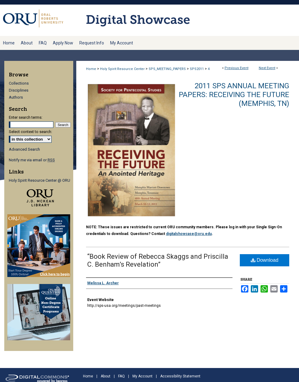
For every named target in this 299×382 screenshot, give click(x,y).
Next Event (267, 68)
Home (91, 69)
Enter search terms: (25, 117)
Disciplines (18, 90)
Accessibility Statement (180, 376)
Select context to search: (30, 131)
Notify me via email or (32, 160)
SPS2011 (197, 69)
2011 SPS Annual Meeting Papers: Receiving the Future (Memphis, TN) (234, 95)
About (105, 376)
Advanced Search (24, 149)
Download (265, 260)
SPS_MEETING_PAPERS (168, 69)
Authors (16, 97)
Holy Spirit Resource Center (123, 69)
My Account (142, 376)
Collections (19, 83)
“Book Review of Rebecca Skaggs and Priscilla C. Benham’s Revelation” (157, 260)
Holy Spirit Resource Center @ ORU (39, 180)
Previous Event (236, 68)
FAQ (121, 376)
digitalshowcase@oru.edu (189, 234)
